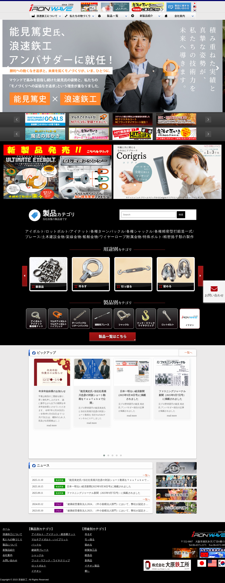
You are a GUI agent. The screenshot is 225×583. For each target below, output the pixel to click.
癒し (87, 571)
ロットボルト (38, 565)
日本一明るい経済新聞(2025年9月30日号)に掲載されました (132, 395)
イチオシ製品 (92, 565)
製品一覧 (112, 16)
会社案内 (178, 16)
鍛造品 (88, 555)
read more (52, 425)
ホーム (6, 529)
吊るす (88, 534)
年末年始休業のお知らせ (52, 391)
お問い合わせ (10, 560)
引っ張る (90, 539)
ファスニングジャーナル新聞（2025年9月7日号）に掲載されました (172, 395)
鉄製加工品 (91, 550)
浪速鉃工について (46, 16)
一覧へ (146, 475)
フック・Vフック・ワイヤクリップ (50, 560)
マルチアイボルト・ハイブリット (49, 539)
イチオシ (36, 571)
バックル (36, 544)
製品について (10, 544)
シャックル (37, 555)
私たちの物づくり (79, 16)
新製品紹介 (145, 16)
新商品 (88, 560)
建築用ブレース (40, 550)
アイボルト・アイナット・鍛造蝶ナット (53, 534)
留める (88, 544)
